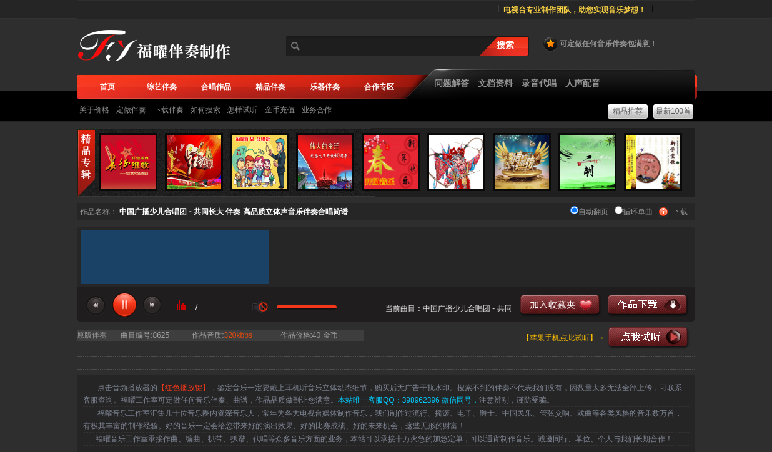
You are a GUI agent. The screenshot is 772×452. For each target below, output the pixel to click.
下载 (680, 211)
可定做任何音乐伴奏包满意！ (599, 43)
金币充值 (280, 110)
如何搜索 (205, 110)
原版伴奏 (92, 335)
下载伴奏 (169, 110)
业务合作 (317, 110)
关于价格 (94, 110)
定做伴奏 (131, 110)
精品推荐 (628, 111)
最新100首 (673, 111)
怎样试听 (242, 110)
